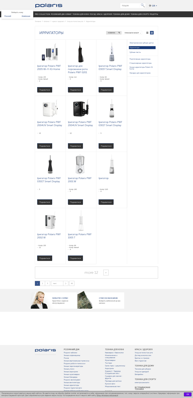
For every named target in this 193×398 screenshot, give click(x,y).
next (60, 283)
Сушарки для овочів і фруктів (113, 377)
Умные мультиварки (72, 374)
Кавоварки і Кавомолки (114, 353)
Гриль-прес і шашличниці (115, 366)
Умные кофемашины (72, 355)
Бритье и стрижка (142, 358)
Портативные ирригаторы (139, 59)
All (72, 283)
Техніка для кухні (114, 349)
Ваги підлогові (140, 361)
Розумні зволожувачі (72, 380)
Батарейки (139, 374)
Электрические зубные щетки (141, 43)
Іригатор (104, 178)
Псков (66, 358)
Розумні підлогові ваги (73, 388)
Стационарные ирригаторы (140, 63)
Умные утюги (69, 369)
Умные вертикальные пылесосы (76, 361)
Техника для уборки (143, 369)
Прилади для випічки (113, 381)
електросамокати (142, 382)
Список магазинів (108, 298)
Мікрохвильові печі (112, 386)
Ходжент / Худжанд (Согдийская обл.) (113, 372)
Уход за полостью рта (75, 21)
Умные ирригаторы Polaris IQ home (141, 68)
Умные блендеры (70, 377)
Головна (38, 21)
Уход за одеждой (142, 372)
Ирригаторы (134, 48)
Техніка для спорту (145, 379)
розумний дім (71, 349)
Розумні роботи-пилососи (74, 363)
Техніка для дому (144, 366)
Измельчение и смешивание (111, 356)
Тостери (108, 363)
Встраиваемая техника (142, 388)
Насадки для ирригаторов (139, 73)
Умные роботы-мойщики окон (76, 391)
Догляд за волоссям (143, 355)
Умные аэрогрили (71, 372)
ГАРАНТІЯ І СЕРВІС (60, 298)
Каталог (47, 21)
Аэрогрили (109, 368)
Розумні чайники (70, 353)
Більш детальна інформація (107, 395)
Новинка (111, 33)
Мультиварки (110, 360)
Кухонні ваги (110, 384)
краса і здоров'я (58, 21)
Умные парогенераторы (73, 366)
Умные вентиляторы (72, 382)
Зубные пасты (135, 52)
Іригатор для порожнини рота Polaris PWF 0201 (78, 69)
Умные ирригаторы (71, 385)
